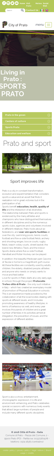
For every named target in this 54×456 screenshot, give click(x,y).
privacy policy (23, 450)
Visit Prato (28, 4)
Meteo (39, 3)
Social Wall (45, 4)
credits (31, 453)
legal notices (37, 450)
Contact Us (32, 10)
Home (22, 3)
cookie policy (9, 450)
